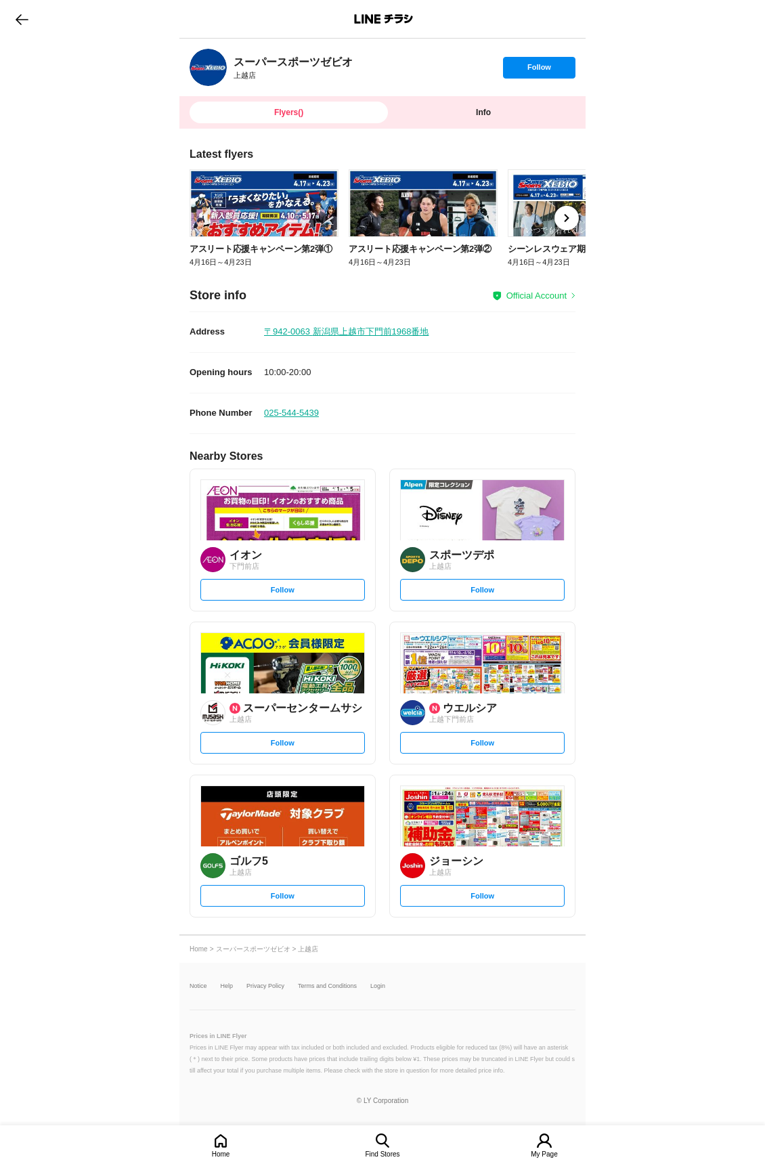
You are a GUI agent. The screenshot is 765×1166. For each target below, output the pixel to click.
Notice (198, 986)
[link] (208, 67)
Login (377, 986)
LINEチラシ (383, 19)
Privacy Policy (265, 986)
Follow (539, 70)
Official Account (536, 295)
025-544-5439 (291, 413)
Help (227, 986)
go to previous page (22, 19)
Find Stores (382, 1154)
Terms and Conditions (327, 986)
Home (221, 1154)
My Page (544, 1154)
